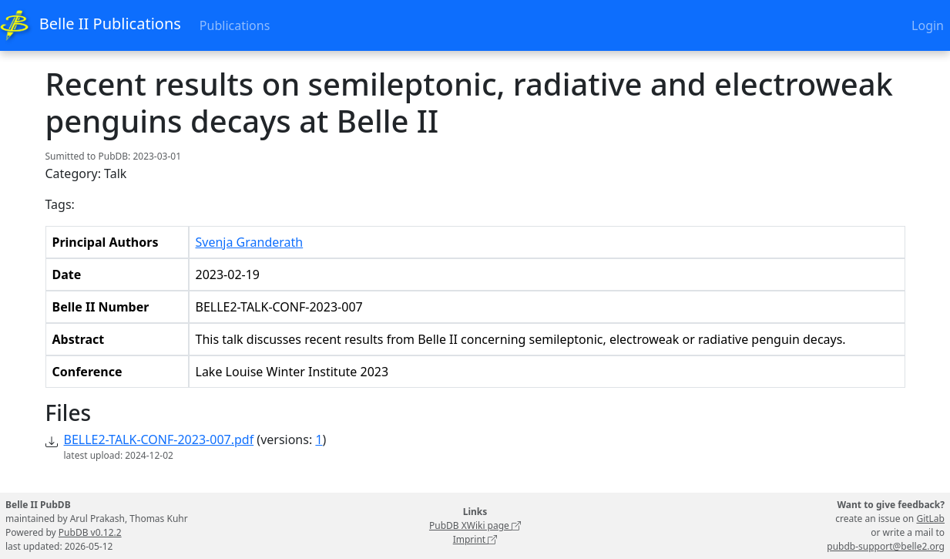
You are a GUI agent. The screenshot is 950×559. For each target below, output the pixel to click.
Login (927, 25)
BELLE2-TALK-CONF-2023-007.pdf (159, 439)
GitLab (930, 518)
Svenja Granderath (250, 242)
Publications (235, 25)
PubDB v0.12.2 (90, 532)
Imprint (475, 539)
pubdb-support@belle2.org (886, 546)
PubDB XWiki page (475, 525)
